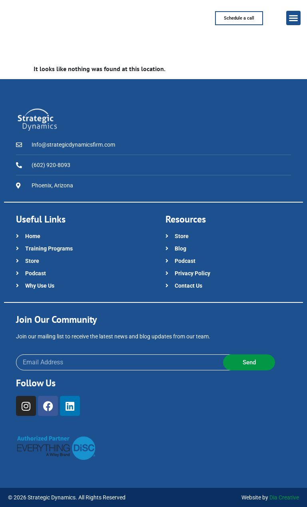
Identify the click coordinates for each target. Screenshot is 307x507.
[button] (293, 18)
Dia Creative (284, 497)
